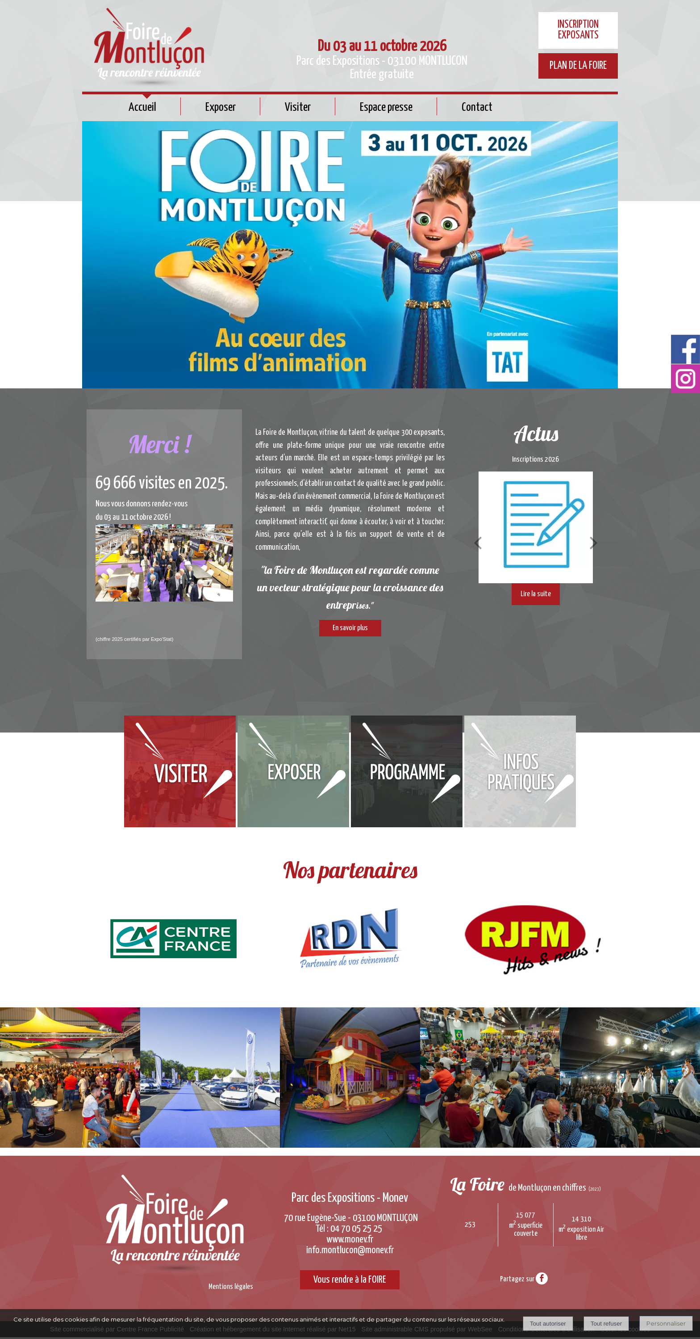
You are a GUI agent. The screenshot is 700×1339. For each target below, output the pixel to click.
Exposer (220, 107)
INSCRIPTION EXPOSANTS (578, 30)
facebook (542, 1278)
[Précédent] (477, 542)
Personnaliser (666, 1323)
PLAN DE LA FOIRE (578, 66)
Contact (477, 107)
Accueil (142, 107)
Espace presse (386, 107)
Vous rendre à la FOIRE (349, 1281)
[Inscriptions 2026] (536, 527)
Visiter (298, 107)
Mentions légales (230, 1287)
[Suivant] (593, 542)
